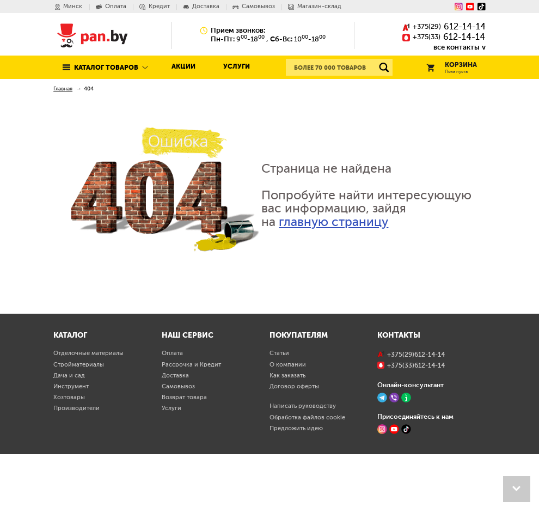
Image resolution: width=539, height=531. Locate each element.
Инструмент (71, 462)
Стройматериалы (78, 439)
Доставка (175, 450)
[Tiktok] (481, 7)
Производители (76, 483)
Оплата (172, 428)
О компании (288, 439)
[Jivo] (406, 473)
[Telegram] (382, 473)
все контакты (456, 47)
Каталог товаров (106, 67)
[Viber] (394, 473)
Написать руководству (303, 481)
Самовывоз (178, 462)
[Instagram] (459, 7)
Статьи (279, 428)
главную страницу (333, 222)
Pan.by (92, 35)
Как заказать (287, 450)
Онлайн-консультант (410, 460)
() (444, 27)
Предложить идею (296, 504)
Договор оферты (294, 462)
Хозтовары (69, 472)
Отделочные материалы (88, 428)
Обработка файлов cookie (307, 492)
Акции (183, 67)
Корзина (451, 68)
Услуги (236, 67)
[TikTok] (406, 504)
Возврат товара (184, 472)
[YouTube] (470, 7)
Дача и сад (69, 450)
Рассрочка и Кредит (191, 439)
